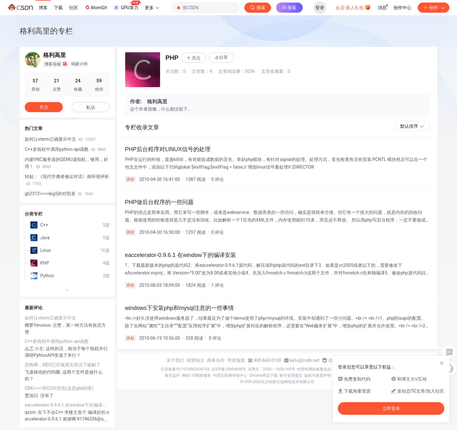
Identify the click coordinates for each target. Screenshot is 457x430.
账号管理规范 (291, 375)
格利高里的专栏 (46, 31)
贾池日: (32, 395)
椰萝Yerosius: (39, 325)
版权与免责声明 (317, 375)
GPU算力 (127, 6)
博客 (43, 7)
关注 (43, 107)
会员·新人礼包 (353, 7)
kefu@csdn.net (304, 360)
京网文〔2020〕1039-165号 (271, 369)
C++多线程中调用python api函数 (65, 149)
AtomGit (95, 7)
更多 (152, 7)
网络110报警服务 (196, 375)
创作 (433, 7)
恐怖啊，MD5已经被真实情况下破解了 (62, 364)
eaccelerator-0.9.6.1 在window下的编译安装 (67, 405)
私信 (90, 107)
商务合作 (216, 360)
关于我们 (175, 360)
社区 (73, 7)
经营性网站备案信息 (314, 369)
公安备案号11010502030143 (185, 369)
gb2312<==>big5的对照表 (59, 193)
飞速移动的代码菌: (43, 372)
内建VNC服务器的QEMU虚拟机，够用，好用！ (66, 163)
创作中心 (402, 7)
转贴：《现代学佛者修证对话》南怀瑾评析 (67, 180)
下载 (58, 7)
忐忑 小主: (35, 348)
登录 (319, 7)
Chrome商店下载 (263, 375)
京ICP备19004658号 (228, 369)
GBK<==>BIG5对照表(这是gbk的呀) (59, 388)
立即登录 (391, 408)
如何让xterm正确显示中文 (60, 139)
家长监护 (172, 375)
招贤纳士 (195, 360)
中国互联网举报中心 (230, 375)
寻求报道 (236, 360)
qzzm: (31, 412)
